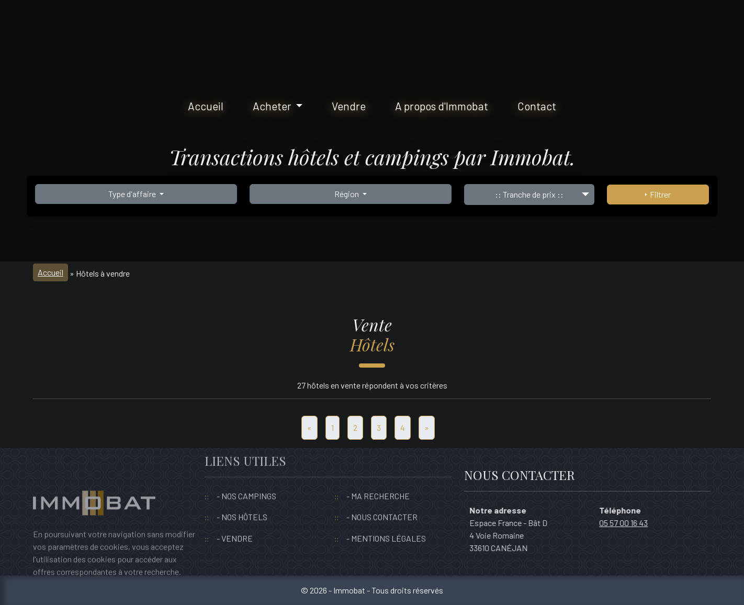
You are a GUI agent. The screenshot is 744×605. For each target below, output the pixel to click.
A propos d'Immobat (441, 105)
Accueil (205, 105)
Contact (536, 105)
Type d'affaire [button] (132, 194)
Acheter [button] (273, 105)
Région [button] (347, 194)
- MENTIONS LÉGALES (386, 517)
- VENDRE (235, 517)
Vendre (349, 105)
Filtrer (658, 194)
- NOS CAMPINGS (246, 475)
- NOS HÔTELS (242, 496)
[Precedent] (309, 428)
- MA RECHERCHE (378, 475)
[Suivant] (427, 428)
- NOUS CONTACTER (382, 496)
